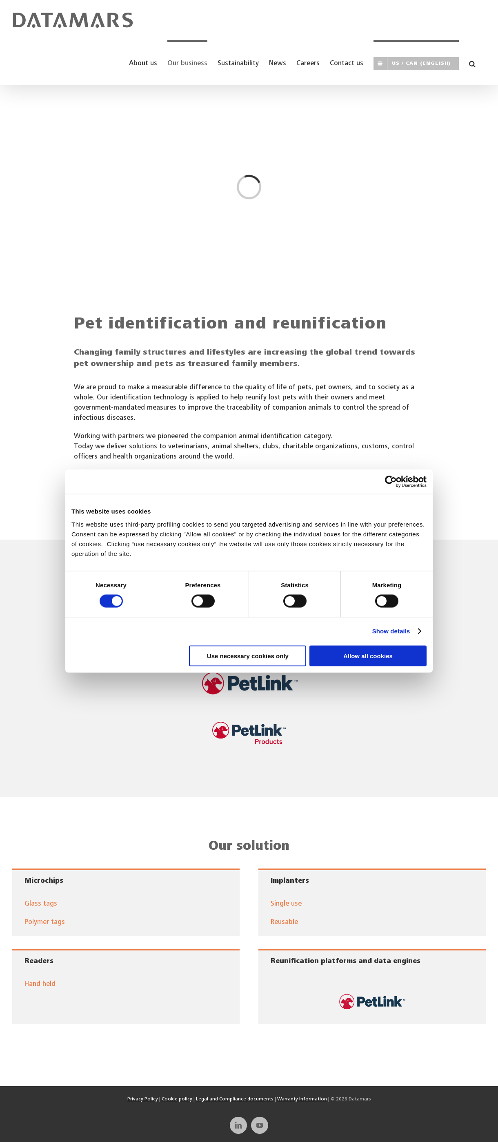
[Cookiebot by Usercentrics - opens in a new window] (391, 482)
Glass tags (40, 904)
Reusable (284, 922)
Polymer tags (44, 922)
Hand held (40, 984)
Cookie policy (177, 1099)
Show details (391, 631)
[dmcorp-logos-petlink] (372, 986)
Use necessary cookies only (248, 655)
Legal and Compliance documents (234, 1099)
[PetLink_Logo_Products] (249, 725)
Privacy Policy (142, 1099)
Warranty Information (302, 1099)
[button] (472, 62)
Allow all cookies (368, 655)
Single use (286, 904)
